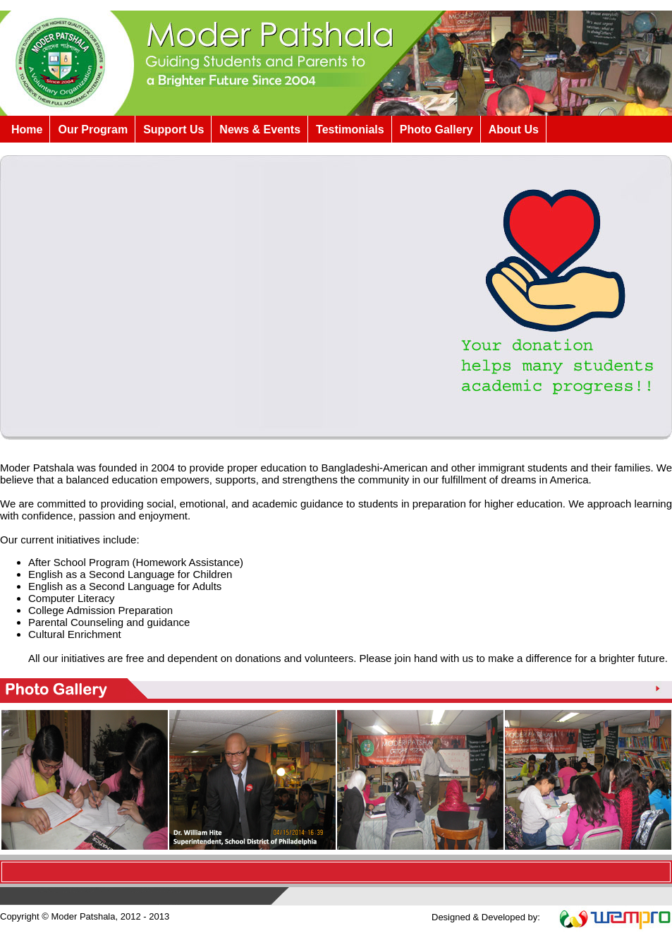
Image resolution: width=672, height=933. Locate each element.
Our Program (93, 130)
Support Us (173, 130)
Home (26, 130)
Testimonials (350, 130)
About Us (514, 130)
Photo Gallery (436, 130)
